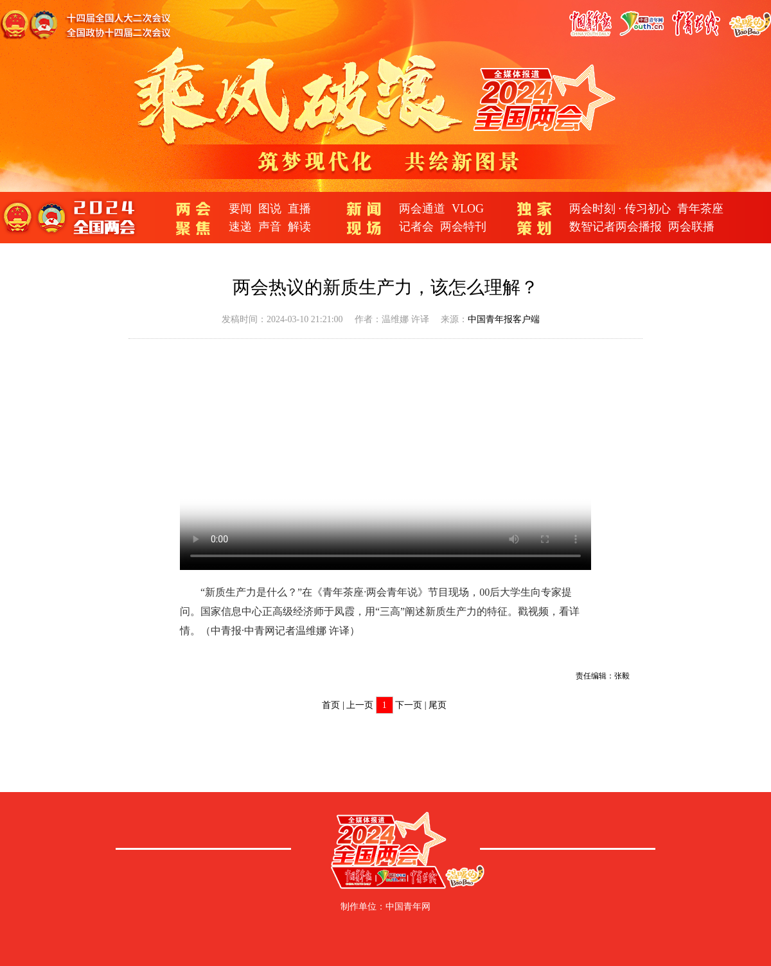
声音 (269, 226)
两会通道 (422, 208)
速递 (240, 226)
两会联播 (691, 226)
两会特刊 (463, 226)
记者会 (416, 226)
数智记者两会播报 (615, 226)
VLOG (468, 208)
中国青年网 (408, 906)
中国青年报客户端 (504, 319)
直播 (299, 208)
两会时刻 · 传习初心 (620, 208)
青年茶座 (700, 208)
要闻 (240, 208)
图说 (269, 208)
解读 (299, 226)
